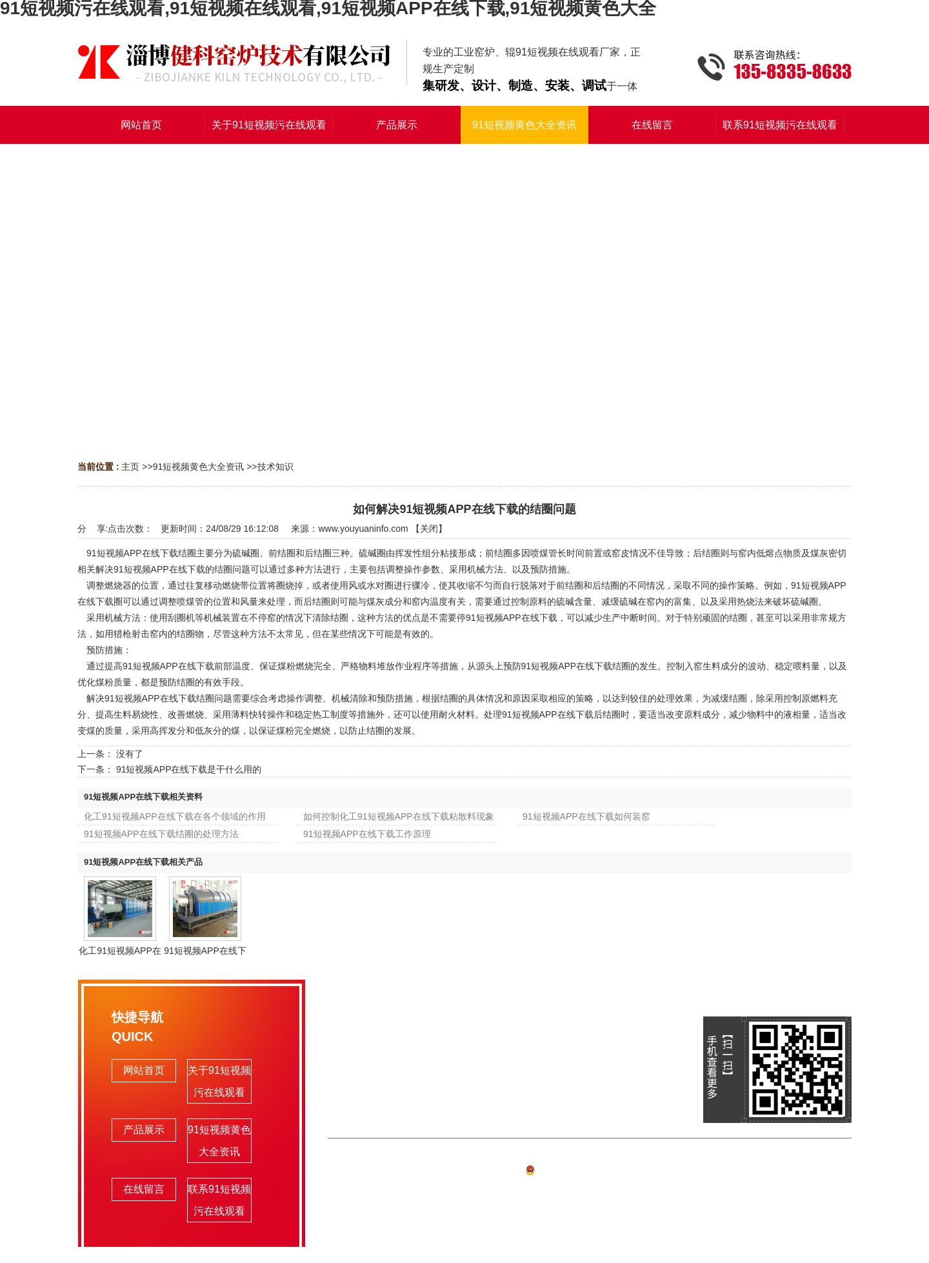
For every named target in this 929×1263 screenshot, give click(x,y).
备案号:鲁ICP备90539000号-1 (590, 1172)
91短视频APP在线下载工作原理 (367, 834)
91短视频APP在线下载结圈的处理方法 (161, 834)
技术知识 (275, 466)
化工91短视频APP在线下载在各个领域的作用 (175, 816)
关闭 (429, 528)
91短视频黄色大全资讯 (199, 466)
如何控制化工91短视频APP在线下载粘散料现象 (398, 816)
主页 (130, 466)
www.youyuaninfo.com (363, 528)
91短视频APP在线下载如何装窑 (586, 816)
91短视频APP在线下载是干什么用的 (189, 769)
